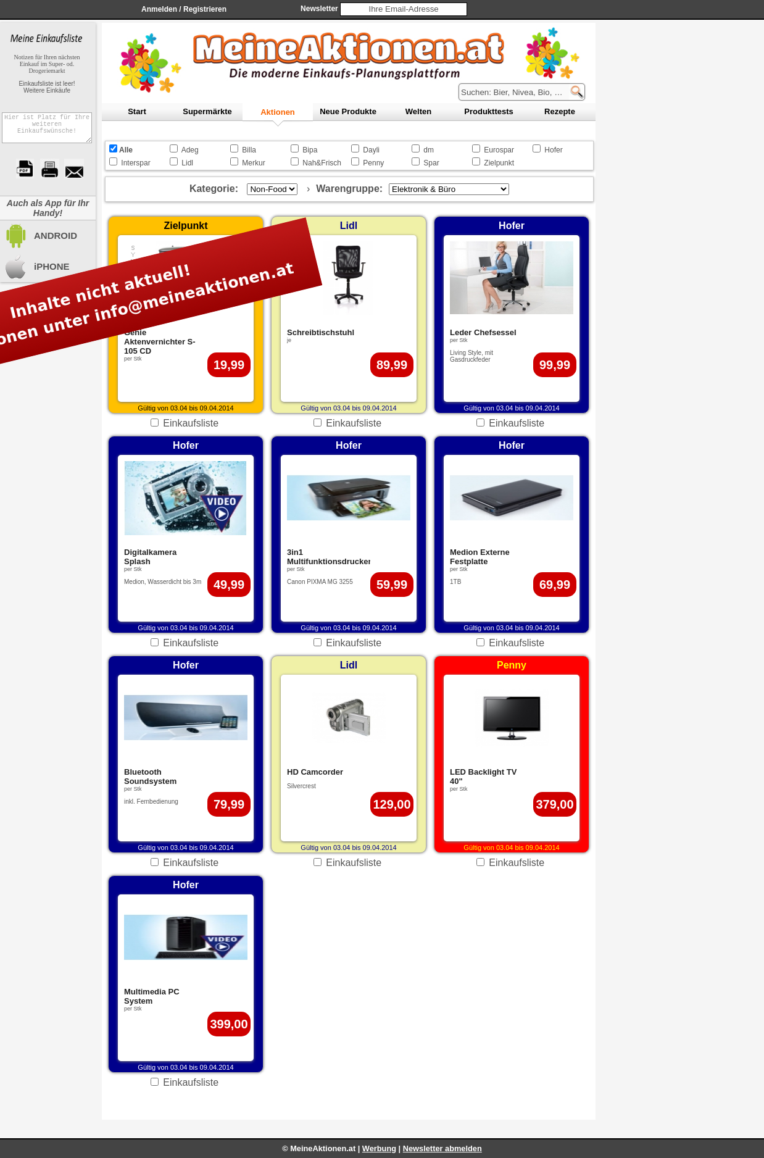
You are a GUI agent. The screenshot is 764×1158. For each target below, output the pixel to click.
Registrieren (204, 9)
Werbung (379, 1148)
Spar (431, 163)
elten (418, 111)
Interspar (135, 163)
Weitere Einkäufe (46, 90)
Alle (126, 150)
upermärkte (207, 111)
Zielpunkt (499, 163)
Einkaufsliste (190, 423)
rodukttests (488, 111)
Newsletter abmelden (442, 1148)
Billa (249, 150)
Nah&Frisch (321, 163)
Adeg (190, 150)
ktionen (277, 112)
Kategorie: (213, 188)
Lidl (187, 163)
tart (137, 111)
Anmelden (159, 9)
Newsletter (319, 8)
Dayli (371, 150)
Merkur (253, 163)
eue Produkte (348, 111)
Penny (373, 163)
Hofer (553, 150)
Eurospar (499, 150)
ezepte (559, 111)
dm (428, 150)
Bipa (309, 150)
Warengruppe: (349, 188)
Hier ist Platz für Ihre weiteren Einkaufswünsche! (47, 131)
